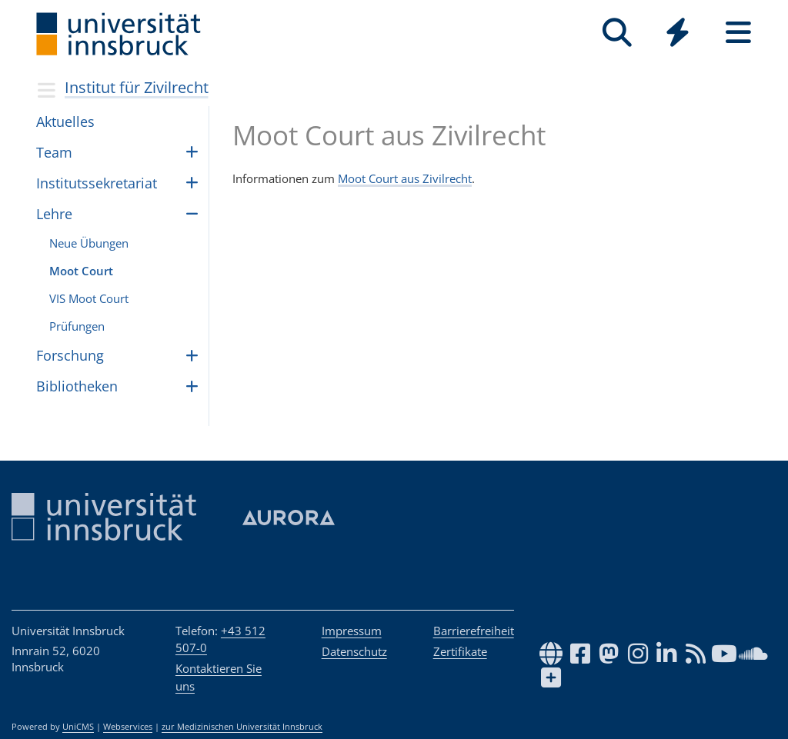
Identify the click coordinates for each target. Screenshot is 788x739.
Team (54, 152)
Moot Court (81, 270)
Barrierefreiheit (473, 630)
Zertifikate (460, 651)
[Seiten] (738, 33)
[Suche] (616, 33)
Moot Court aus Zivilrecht (405, 178)
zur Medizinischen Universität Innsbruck (242, 726)
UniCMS (78, 726)
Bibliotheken (77, 386)
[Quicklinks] (677, 33)
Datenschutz (354, 651)
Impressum (352, 630)
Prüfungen (77, 326)
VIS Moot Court (89, 298)
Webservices (127, 726)
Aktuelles (65, 121)
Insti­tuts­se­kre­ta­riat (96, 183)
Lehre (54, 214)
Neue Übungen (89, 243)
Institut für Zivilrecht (137, 87)
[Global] (677, 34)
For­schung (70, 355)
